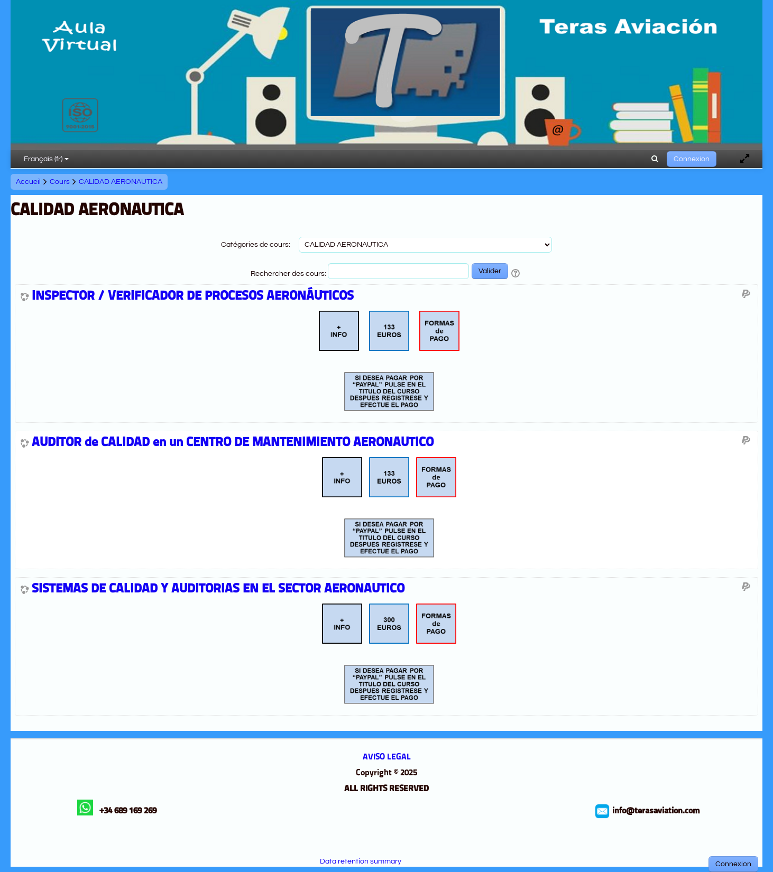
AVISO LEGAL (387, 757)
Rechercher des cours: (289, 273)
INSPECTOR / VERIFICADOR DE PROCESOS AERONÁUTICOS (193, 296)
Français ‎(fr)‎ (46, 159)
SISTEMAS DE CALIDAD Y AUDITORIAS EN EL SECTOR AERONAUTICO (218, 589)
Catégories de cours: (255, 244)
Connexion (692, 159)
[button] (654, 159)
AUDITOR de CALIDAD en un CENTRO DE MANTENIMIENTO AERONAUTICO (233, 443)
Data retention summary (360, 861)
